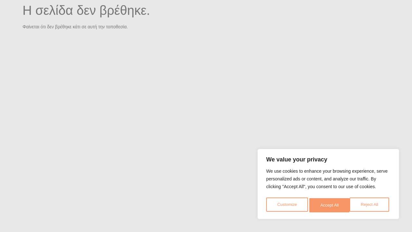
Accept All (370, 205)
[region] (328, 185)
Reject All (329, 205)
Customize (286, 205)
